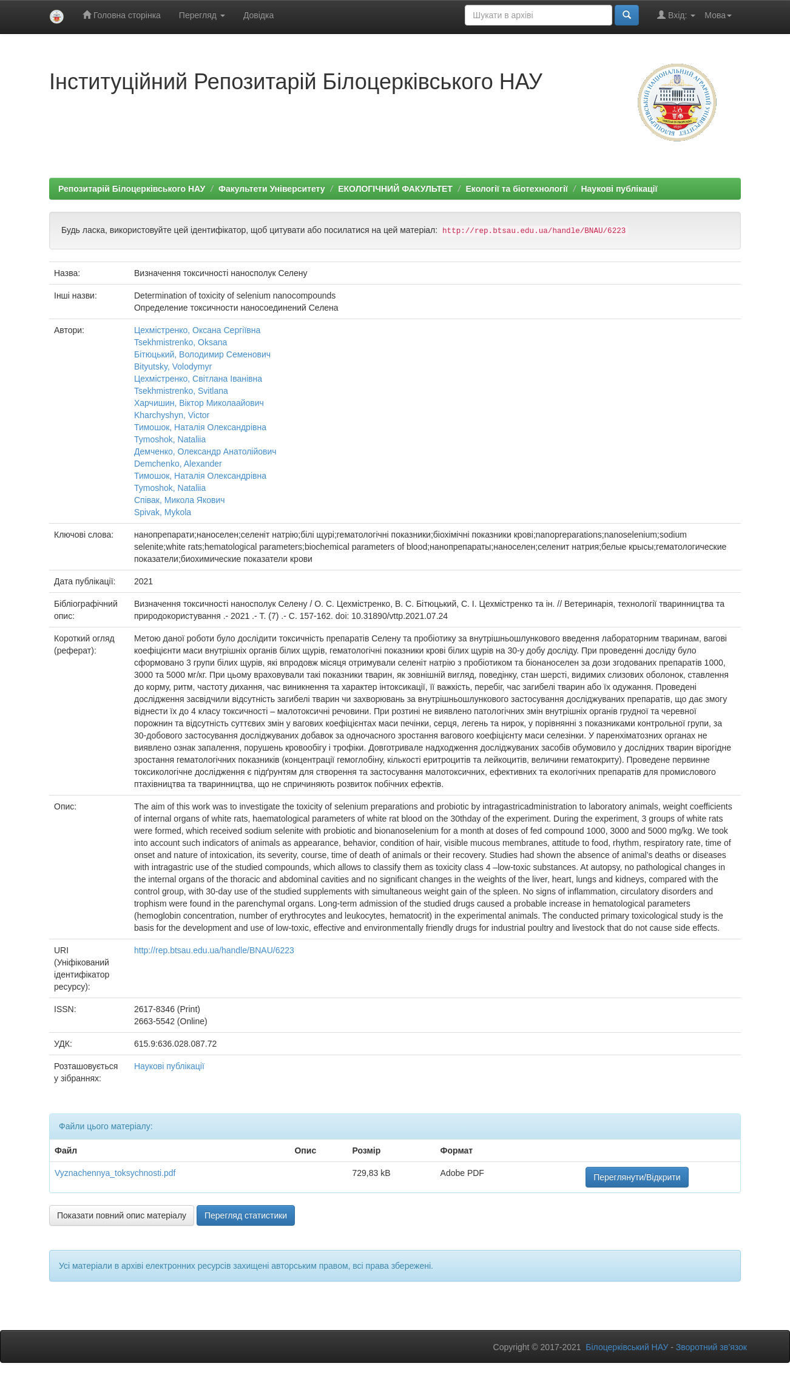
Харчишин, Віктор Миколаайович (199, 403)
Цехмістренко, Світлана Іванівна (198, 378)
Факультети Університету (271, 189)
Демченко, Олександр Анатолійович (205, 451)
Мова (718, 15)
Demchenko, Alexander (178, 463)
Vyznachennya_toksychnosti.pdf (115, 1173)
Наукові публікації (619, 189)
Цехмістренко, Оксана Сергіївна (197, 330)
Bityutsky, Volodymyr (173, 366)
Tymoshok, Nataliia (170, 439)
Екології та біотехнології (517, 189)
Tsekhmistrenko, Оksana (180, 342)
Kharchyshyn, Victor (171, 415)
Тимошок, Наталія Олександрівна (200, 427)
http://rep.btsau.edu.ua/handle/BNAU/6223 (214, 950)
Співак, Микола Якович (179, 500)
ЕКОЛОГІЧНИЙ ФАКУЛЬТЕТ (395, 189)
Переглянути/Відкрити (636, 1177)
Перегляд (202, 15)
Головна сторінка (122, 15)
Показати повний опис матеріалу (121, 1215)
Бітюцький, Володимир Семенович (202, 354)
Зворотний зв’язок (711, 1347)
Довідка (258, 15)
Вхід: (676, 15)
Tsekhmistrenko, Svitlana (181, 391)
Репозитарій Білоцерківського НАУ (131, 189)
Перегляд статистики (245, 1215)
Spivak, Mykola (162, 512)
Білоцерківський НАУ (627, 1347)
